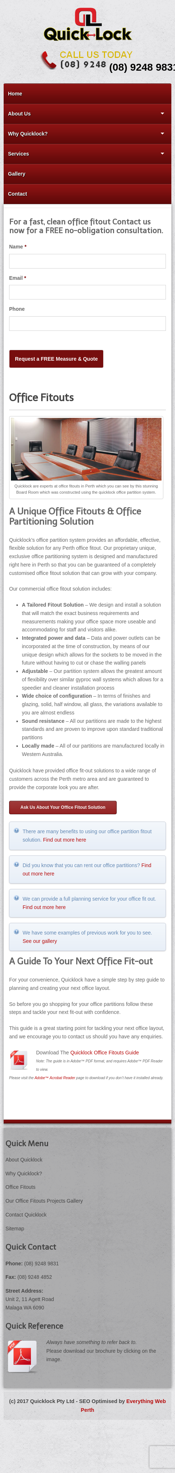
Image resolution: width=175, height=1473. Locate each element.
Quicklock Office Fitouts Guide (104, 1052)
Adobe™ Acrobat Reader (55, 1078)
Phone (17, 309)
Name (18, 247)
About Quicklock (23, 1160)
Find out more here (64, 840)
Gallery (16, 174)
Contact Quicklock (26, 1215)
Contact (17, 194)
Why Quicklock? (84, 134)
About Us (84, 114)
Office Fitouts (20, 1187)
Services (84, 154)
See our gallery (40, 941)
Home (15, 94)
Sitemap (14, 1228)
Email (17, 278)
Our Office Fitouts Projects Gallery (44, 1201)
